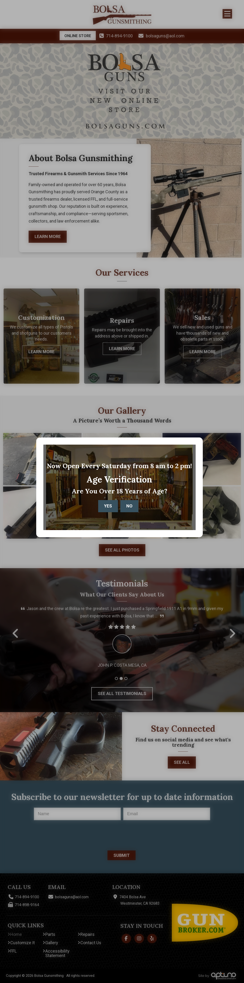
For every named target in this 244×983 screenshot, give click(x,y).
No (129, 507)
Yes (108, 507)
